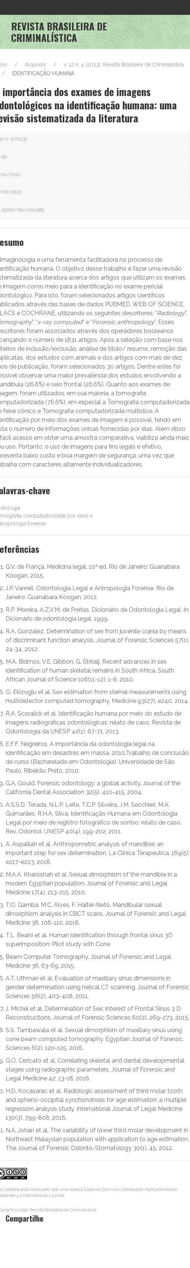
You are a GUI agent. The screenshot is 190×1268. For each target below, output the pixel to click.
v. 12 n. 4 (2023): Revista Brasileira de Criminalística (124, 64)
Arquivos (35, 64)
